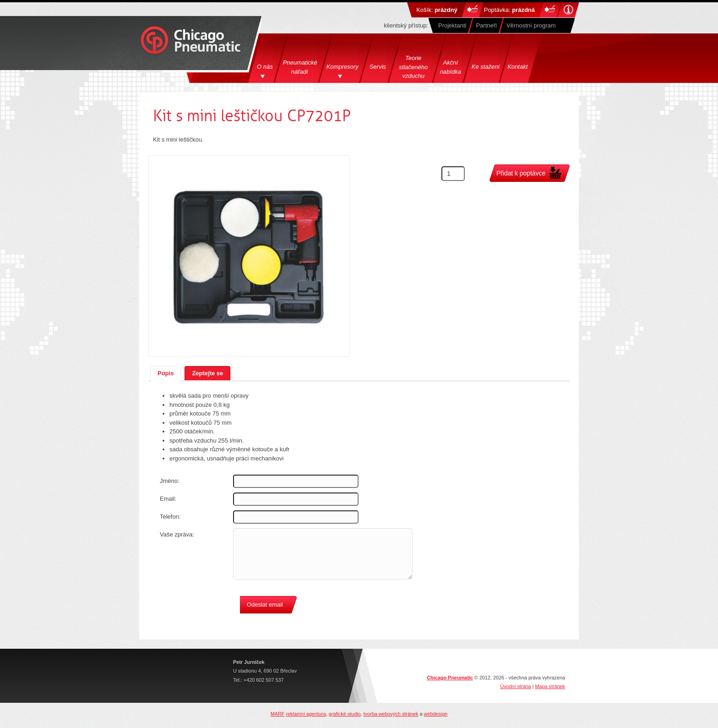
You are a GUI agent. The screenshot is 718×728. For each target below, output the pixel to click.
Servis (378, 66)
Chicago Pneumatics (190, 41)
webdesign (435, 714)
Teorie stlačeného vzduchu (413, 67)
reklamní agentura (306, 714)
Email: (168, 498)
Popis (166, 373)
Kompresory (342, 66)
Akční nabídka (450, 67)
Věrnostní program (531, 25)
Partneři (486, 25)
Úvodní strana (515, 686)
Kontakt (517, 66)
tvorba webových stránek (391, 714)
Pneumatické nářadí (300, 67)
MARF (278, 714)
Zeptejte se (207, 373)
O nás (265, 66)
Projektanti (452, 25)
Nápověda (568, 9)
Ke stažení (486, 66)
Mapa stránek (550, 686)
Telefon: (170, 516)
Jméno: (170, 480)
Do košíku (473, 9)
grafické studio (345, 714)
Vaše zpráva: (177, 534)
